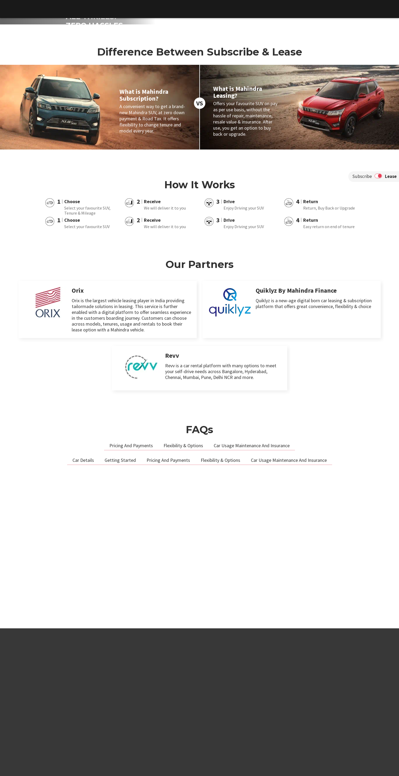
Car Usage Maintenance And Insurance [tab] (252, 593)
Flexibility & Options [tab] (183, 593)
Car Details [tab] (83, 608)
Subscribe (362, 324)
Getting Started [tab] (120, 608)
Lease (391, 324)
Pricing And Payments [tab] (131, 593)
